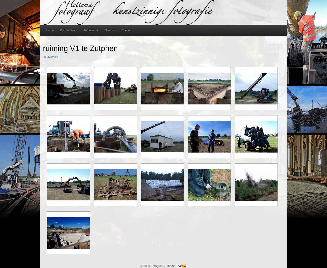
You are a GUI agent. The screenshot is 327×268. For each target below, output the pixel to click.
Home (50, 30)
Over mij (110, 30)
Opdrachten (68, 30)
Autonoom (90, 30)
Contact (126, 30)
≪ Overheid (50, 56)
